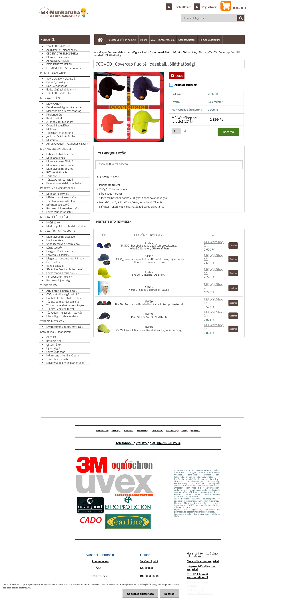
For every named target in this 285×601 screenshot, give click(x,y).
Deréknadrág (157, 430)
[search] (239, 18)
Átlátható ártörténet (183, 85)
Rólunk (144, 40)
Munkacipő (116, 430)
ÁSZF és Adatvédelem (162, 40)
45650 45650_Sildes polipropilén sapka (149, 288)
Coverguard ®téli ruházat (165, 52)
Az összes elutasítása (140, 594)
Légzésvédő (195, 430)
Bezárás (169, 594)
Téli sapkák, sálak (193, 52)
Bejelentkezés (182, 7)
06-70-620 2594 (168, 443)
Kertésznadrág (142, 430)
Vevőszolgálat (149, 561)
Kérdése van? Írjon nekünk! (122, 40)
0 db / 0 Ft (239, 8)
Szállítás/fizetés (187, 40)
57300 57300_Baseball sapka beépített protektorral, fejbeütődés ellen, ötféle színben (149, 245)
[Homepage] (101, 39)
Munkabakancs (102, 430)
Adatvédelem (100, 561)
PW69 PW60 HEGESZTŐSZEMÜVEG (149, 315)
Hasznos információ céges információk (203, 554)
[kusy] (176, 131)
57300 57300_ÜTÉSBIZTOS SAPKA (149, 273)
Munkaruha (128, 430)
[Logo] (64, 16)
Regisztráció (209, 7)
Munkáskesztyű (172, 430)
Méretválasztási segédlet (203, 561)
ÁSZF (99, 567)
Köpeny (184, 430)
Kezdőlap (99, 52)
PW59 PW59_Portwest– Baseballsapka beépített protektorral (149, 302)
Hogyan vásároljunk (209, 40)
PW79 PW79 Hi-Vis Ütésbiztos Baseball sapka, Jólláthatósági (149, 328)
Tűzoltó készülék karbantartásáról (197, 576)
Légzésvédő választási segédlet (201, 568)
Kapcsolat (146, 567)
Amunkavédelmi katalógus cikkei (127, 52)
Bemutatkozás (149, 575)
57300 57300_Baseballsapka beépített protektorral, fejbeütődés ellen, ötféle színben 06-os (149, 259)
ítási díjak (100, 576)
